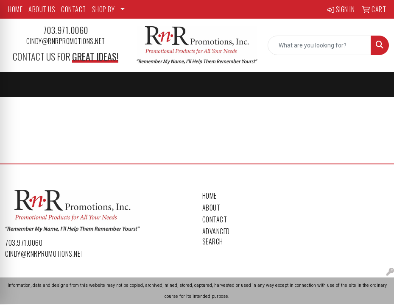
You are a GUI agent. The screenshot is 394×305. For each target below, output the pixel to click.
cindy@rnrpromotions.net (65, 41)
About (211, 207)
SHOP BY (103, 9)
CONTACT (73, 9)
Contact (214, 219)
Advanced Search (216, 236)
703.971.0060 (65, 30)
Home (209, 196)
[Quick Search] (319, 45)
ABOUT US (41, 9)
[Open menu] (377, 84)
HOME (15, 9)
